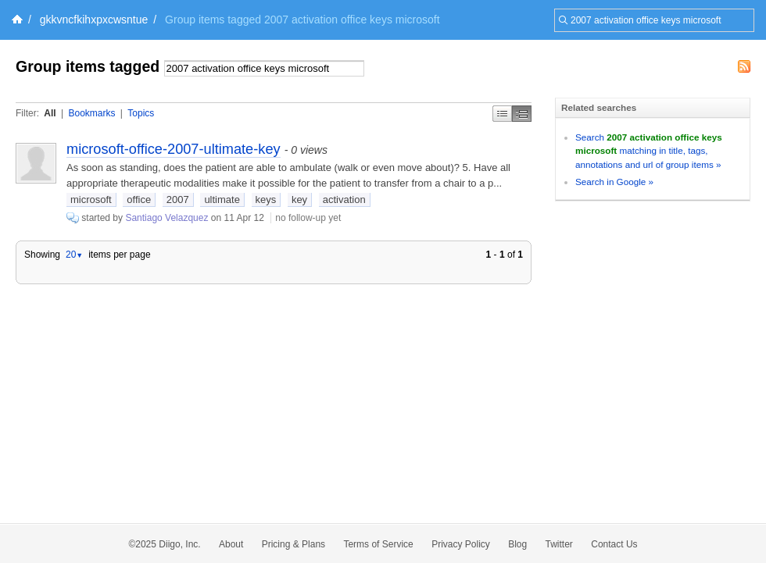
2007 (177, 199)
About (231, 544)
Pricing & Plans (293, 544)
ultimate (222, 199)
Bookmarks (91, 113)
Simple (502, 113)
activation (344, 199)
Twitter (559, 544)
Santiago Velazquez (166, 217)
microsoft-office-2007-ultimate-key (173, 149)
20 (74, 254)
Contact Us (614, 544)
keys (266, 199)
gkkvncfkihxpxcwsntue (94, 19)
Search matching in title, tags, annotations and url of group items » (648, 150)
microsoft (91, 199)
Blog (517, 544)
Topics (140, 113)
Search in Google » (614, 181)
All (49, 113)
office (139, 199)
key (299, 199)
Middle (522, 113)
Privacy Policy (460, 544)
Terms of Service (378, 544)
